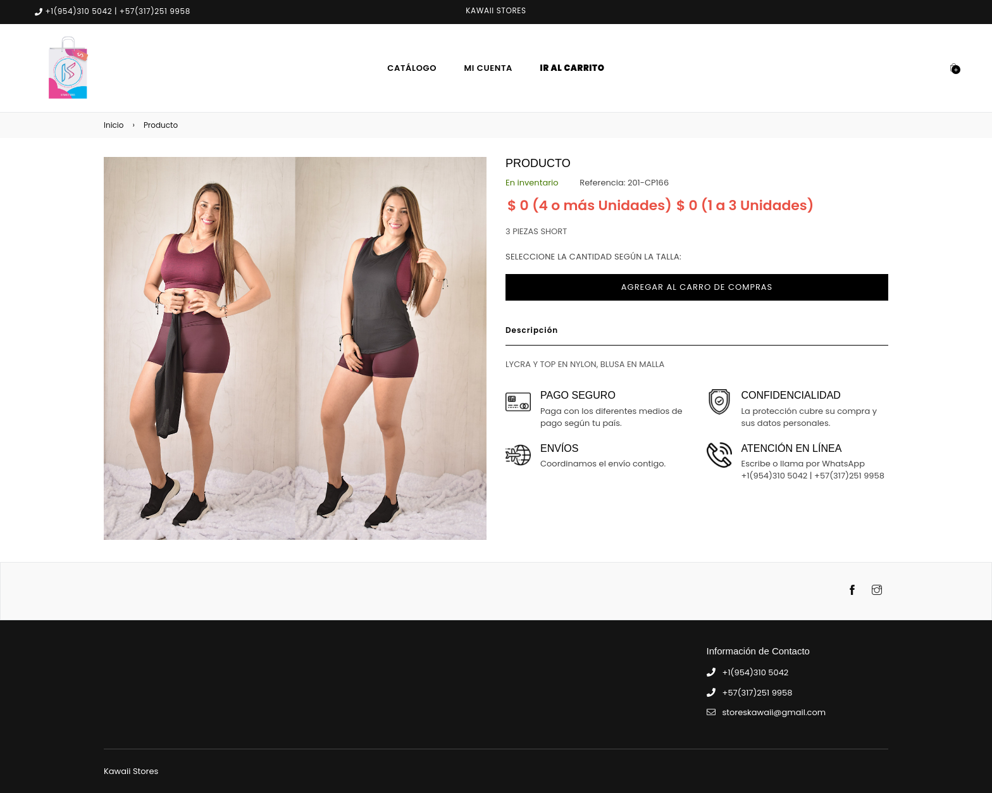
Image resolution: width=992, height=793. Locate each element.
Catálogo (412, 68)
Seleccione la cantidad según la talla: (593, 257)
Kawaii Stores (131, 771)
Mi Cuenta (488, 68)
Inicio (114, 125)
